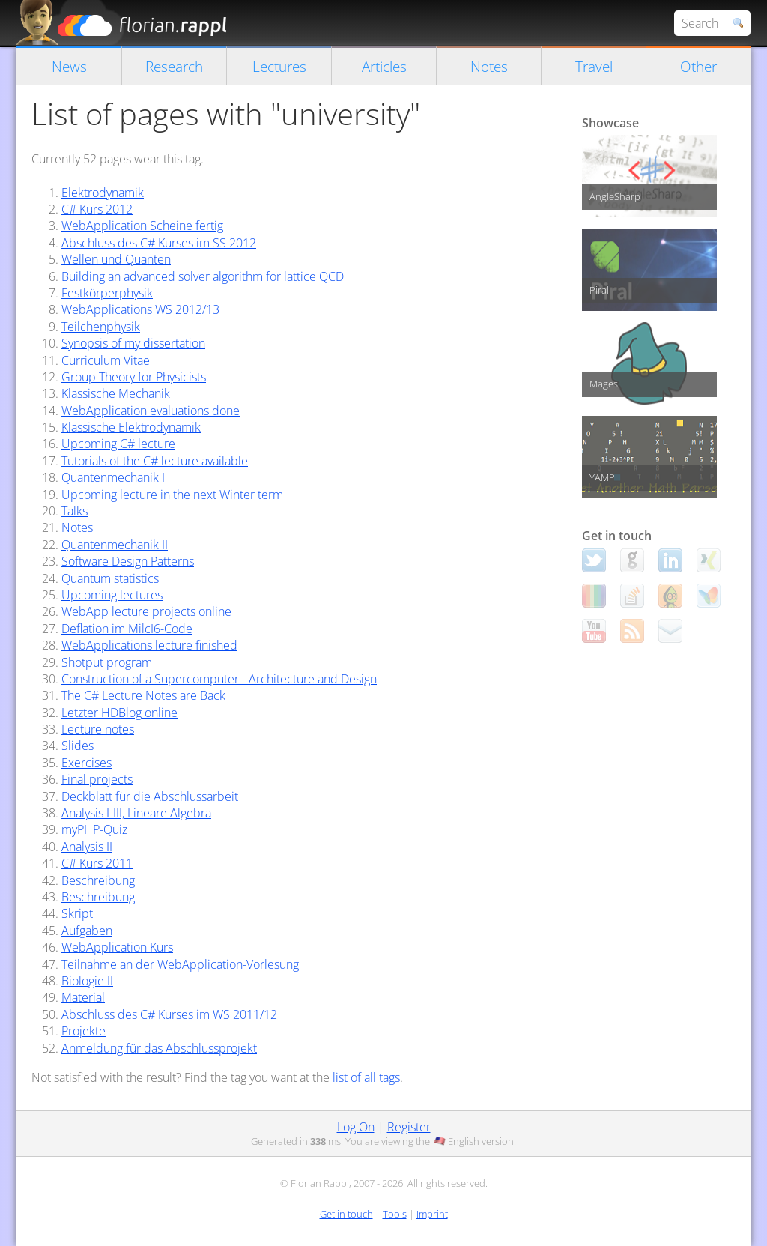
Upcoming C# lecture (118, 443)
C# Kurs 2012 (97, 209)
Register (409, 1127)
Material (83, 997)
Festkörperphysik (107, 293)
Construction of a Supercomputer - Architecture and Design (219, 679)
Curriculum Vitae (105, 360)
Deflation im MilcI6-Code (126, 628)
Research (174, 66)
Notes (489, 66)
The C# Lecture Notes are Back (143, 695)
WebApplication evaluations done (150, 410)
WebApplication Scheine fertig (142, 225)
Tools (395, 1214)
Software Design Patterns (127, 561)
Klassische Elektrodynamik (131, 427)
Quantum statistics (110, 578)
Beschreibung (98, 880)
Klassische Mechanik (115, 393)
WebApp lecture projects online (146, 611)
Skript (77, 913)
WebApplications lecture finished (149, 645)
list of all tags (366, 1077)
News (69, 66)
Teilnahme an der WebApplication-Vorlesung (180, 964)
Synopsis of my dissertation (133, 343)
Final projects (97, 779)
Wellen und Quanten (116, 259)
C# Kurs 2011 (97, 863)
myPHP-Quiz (94, 829)
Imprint (432, 1214)
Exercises (86, 762)
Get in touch (346, 1214)
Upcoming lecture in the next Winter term (172, 494)
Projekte (83, 1031)
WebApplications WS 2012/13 (140, 309)
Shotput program (106, 662)
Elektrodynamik (102, 192)
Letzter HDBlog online (119, 712)
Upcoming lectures (112, 595)
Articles (384, 66)
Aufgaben (86, 930)
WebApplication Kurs (117, 947)
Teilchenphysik (100, 326)
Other (698, 66)
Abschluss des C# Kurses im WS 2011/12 (169, 1014)
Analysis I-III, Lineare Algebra (136, 813)
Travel (594, 66)
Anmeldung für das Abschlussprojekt (159, 1048)
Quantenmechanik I (113, 477)
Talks (74, 511)
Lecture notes (97, 729)
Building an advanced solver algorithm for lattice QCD (202, 276)
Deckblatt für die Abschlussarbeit (149, 796)
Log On (356, 1127)
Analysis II (86, 846)
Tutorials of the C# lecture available (154, 461)
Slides (77, 745)
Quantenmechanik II (114, 544)
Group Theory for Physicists (133, 377)
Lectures (279, 66)
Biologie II (87, 981)
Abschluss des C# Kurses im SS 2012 (158, 243)
